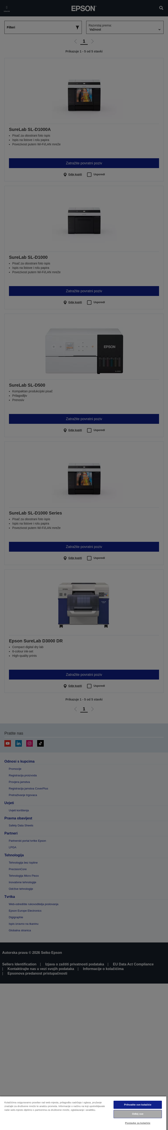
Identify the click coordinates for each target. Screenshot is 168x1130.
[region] (83, 1113)
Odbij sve (137, 1114)
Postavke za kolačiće (137, 1123)
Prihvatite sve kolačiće (137, 1104)
